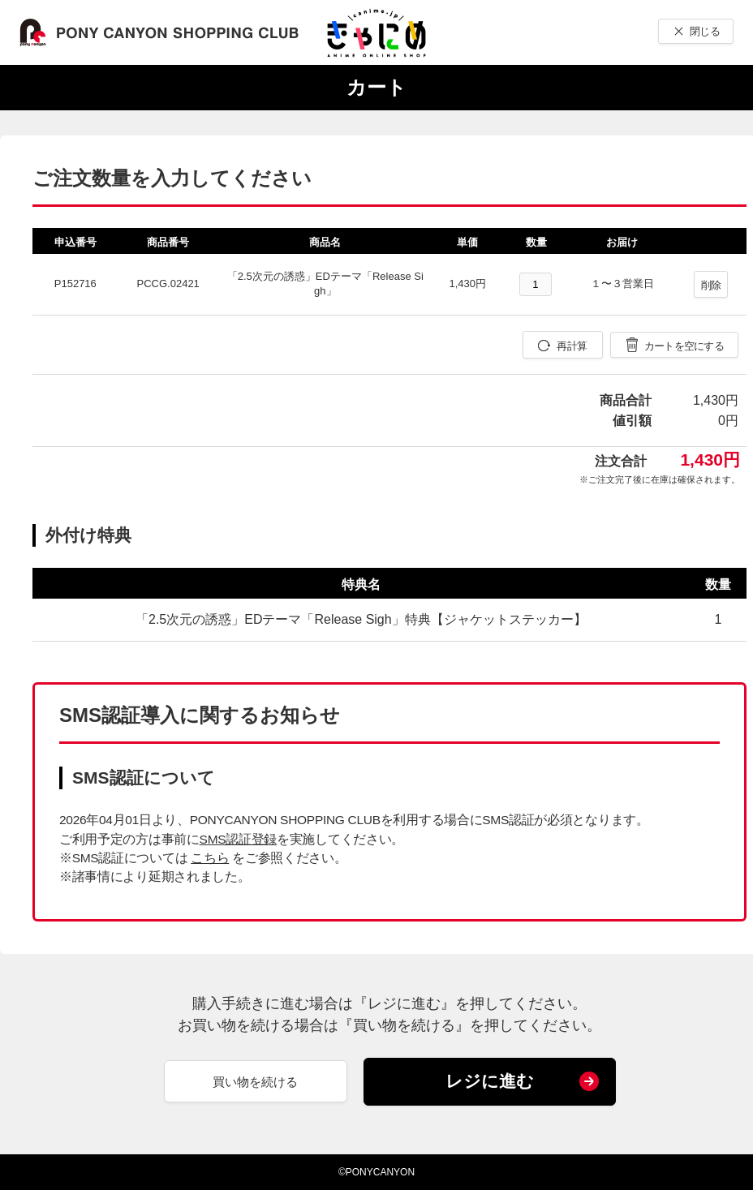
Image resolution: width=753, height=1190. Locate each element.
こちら (210, 858)
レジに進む (489, 1081)
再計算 (572, 346)
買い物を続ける (255, 1082)
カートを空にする (684, 346)
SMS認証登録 (238, 839)
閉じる (705, 31)
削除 (711, 285)
